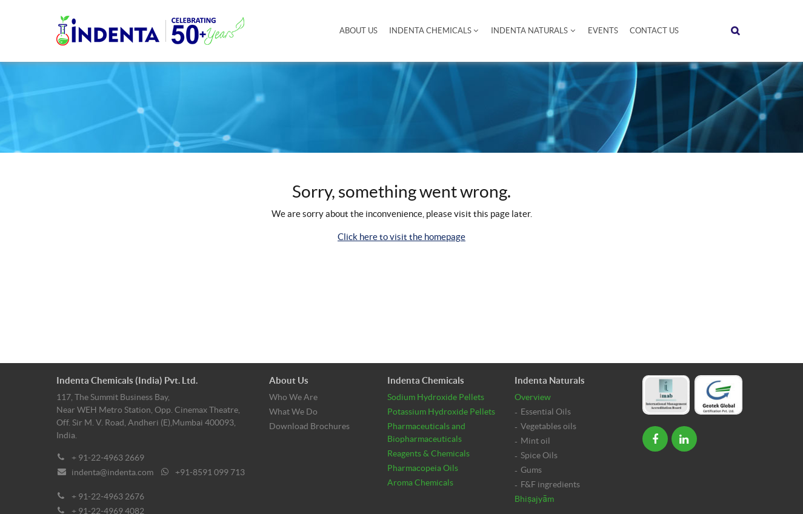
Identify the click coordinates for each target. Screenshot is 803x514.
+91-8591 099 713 (210, 472)
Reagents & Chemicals (428, 453)
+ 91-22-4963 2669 (108, 457)
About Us (358, 30)
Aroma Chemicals (420, 482)
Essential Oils (546, 411)
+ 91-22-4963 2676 (108, 496)
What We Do (293, 411)
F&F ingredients (550, 484)
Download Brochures (309, 426)
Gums (531, 470)
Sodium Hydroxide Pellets (435, 397)
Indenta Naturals (529, 30)
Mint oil (535, 441)
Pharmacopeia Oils (422, 468)
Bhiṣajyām (534, 499)
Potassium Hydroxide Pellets (441, 411)
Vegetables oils (548, 426)
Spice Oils (539, 455)
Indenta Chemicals (430, 30)
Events (603, 30)
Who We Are (293, 397)
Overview (533, 397)
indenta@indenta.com (112, 472)
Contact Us (654, 30)
